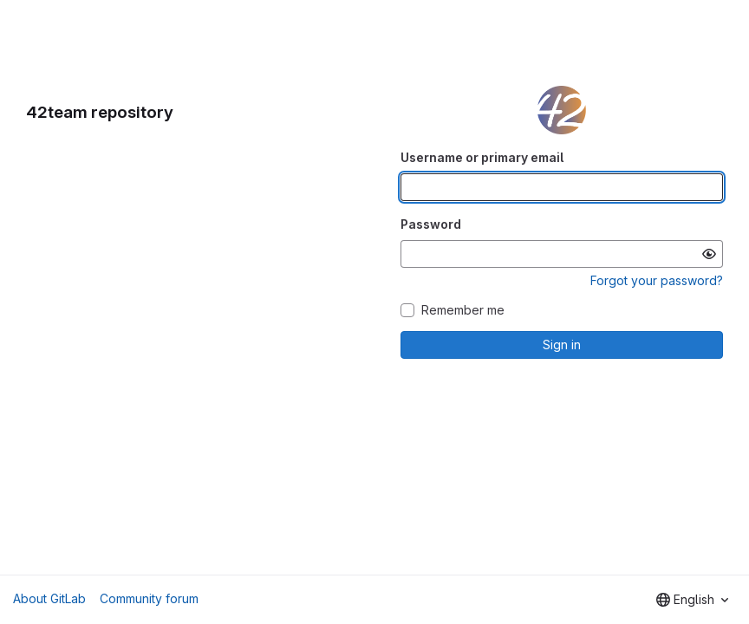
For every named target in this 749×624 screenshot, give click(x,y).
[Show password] (709, 254)
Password (431, 224)
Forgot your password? (656, 280)
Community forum (149, 598)
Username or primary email (482, 157)
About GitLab (49, 598)
